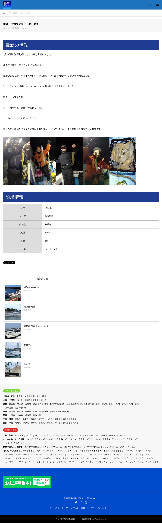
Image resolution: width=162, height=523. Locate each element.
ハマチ (148, 451)
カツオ (120, 462)
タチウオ (78, 454)
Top (51, 508)
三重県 (28, 411)
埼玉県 (20, 404)
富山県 (35, 400)
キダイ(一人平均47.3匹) (58, 439)
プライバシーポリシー (100, 508)
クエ (79, 451)
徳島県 (66, 419)
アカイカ (93, 451)
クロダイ (126, 458)
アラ (142, 458)
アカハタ (68, 458)
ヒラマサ (118, 454)
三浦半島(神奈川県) (75, 404)
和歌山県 (37, 415)
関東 (5, 404)
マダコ (140, 462)
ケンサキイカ (109, 462)
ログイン (65, 508)
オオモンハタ (34, 451)
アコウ (72, 451)
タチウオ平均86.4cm (72, 447)
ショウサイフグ (35, 462)
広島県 (18, 419)
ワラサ (23, 451)
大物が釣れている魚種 (12, 447)
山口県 (50, 419)
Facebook (81, 502)
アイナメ (23, 462)
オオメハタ (49, 462)
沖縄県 (75, 423)
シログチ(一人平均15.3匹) (127, 439)
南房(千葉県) (120, 404)
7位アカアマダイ (87, 435)
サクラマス (40, 454)
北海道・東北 (9, 396)
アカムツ (98, 454)
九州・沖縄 (8, 423)
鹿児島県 (66, 423)
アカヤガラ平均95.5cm (52, 447)
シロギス (47, 458)
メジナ (135, 458)
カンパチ (88, 454)
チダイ (38, 458)
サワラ (18, 458)
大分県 (57, 423)
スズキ (146, 454)
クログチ (9, 454)
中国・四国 (8, 419)
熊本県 (34, 423)
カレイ (102, 451)
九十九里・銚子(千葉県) (15, 408)
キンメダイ (28, 458)
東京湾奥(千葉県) (93, 404)
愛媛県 (42, 419)
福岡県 (18, 423)
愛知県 (20, 411)
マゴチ (99, 462)
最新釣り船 (42, 279)
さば (117, 451)
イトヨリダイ (11, 462)
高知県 (34, 419)
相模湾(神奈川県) (57, 404)
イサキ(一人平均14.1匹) (15, 443)
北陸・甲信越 (9, 400)
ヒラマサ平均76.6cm (91, 447)
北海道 (19, 396)
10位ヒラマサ (125, 435)
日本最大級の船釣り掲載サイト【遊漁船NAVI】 (81, 498)
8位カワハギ (101, 435)
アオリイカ (115, 458)
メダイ (77, 458)
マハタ (69, 454)
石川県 (44, 400)
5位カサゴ (60, 435)
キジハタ (9, 458)
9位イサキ (113, 435)
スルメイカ (57, 458)
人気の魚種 (8, 435)
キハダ (81, 462)
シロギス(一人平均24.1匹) (103, 439)
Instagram (86, 502)
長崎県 (42, 423)
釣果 (57, 508)
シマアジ (89, 462)
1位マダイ (19, 435)
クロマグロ (28, 454)
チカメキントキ (152, 462)
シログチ (150, 458)
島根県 (73, 419)
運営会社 (85, 508)
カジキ (50, 454)
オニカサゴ (59, 454)
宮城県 (35, 396)
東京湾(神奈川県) (40, 404)
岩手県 (28, 396)
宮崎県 (50, 423)
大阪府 (12, 415)
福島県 (44, 396)
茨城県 (28, 404)
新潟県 (28, 400)
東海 (5, 411)
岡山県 (57, 419)
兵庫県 (28, 415)
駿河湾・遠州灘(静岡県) (60, 411)
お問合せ (75, 508)
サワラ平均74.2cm (110, 447)
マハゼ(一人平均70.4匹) (36, 439)
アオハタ (137, 454)
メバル (110, 451)
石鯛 (85, 451)
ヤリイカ (108, 454)
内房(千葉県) (107, 404)
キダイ (95, 458)
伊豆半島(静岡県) (40, 411)
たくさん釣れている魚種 (13, 439)
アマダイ (139, 451)
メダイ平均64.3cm (127, 447)
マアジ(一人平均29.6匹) (80, 439)
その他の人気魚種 (10, 451)
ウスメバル (61, 462)
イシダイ (72, 462)
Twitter (76, 502)
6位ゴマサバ (72, 435)
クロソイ (86, 458)
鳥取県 (26, 419)
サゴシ (18, 454)
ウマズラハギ (127, 451)
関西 (5, 415)
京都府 (20, 415)
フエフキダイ (48, 451)
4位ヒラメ (50, 435)
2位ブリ (29, 435)
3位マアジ (39, 435)
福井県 (19, 400)
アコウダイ (130, 462)
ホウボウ (104, 458)
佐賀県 (26, 423)
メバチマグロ (61, 451)
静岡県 (12, 411)
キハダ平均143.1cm (32, 447)
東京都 (12, 404)
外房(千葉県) (133, 404)
